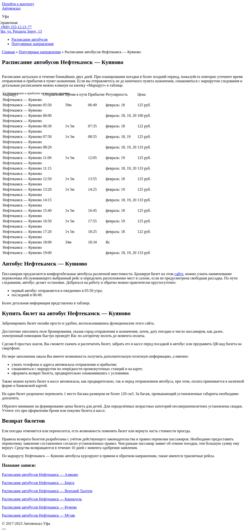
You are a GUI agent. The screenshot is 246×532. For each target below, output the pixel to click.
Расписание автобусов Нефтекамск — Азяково (40, 475)
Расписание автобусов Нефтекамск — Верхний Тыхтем (47, 491)
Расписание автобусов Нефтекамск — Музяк (38, 515)
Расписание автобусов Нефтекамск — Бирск (38, 483)
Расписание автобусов (30, 39)
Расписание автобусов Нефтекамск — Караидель (42, 499)
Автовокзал (11, 8)
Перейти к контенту (18, 4)
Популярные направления (33, 44)
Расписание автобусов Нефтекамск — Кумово (39, 507)
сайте (178, 274)
